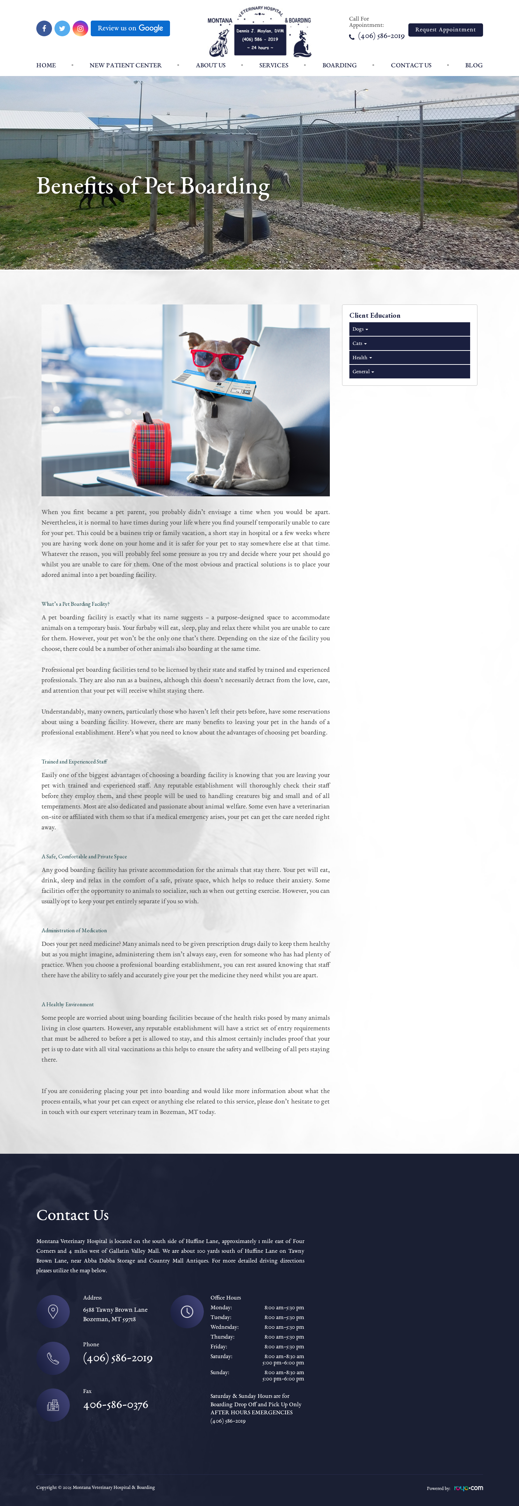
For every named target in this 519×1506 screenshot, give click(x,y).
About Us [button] (210, 65)
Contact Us (411, 65)
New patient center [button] (126, 65)
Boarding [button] (339, 65)
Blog (474, 65)
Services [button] (273, 65)
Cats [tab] (359, 343)
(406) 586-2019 (377, 36)
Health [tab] (361, 358)
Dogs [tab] (359, 329)
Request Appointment (445, 30)
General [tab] (362, 372)
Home (46, 65)
